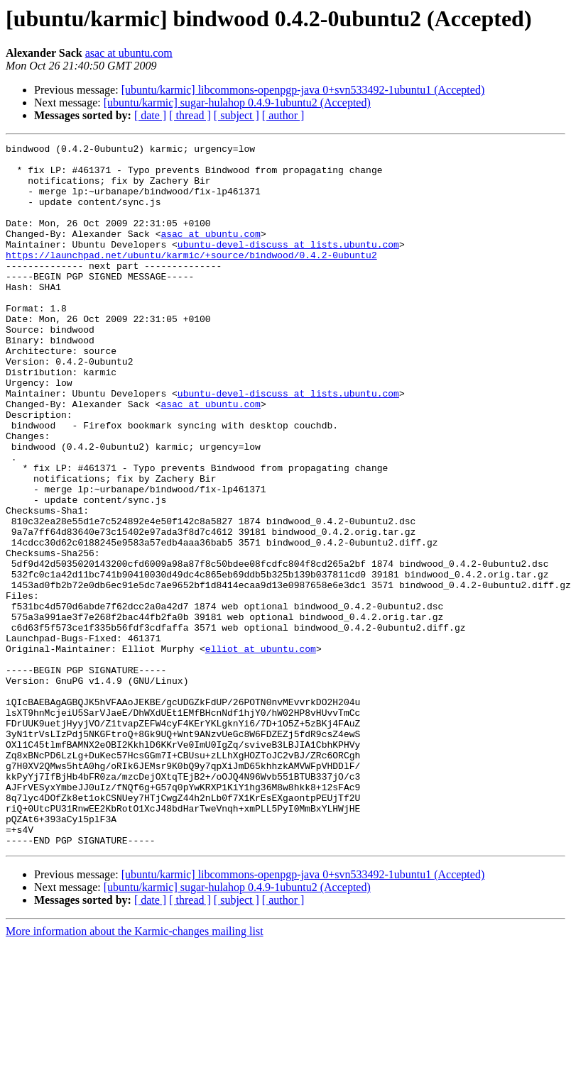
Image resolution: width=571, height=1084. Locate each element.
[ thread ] (190, 115)
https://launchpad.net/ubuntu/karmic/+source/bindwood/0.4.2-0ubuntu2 (191, 278)
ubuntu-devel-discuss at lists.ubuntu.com (288, 265)
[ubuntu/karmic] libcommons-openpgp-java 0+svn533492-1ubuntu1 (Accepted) (303, 90)
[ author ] (283, 115)
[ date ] (150, 115)
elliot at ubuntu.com (260, 750)
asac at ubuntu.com (129, 53)
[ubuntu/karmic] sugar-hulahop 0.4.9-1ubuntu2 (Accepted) (237, 102)
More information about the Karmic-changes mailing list (134, 1072)
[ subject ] (236, 115)
